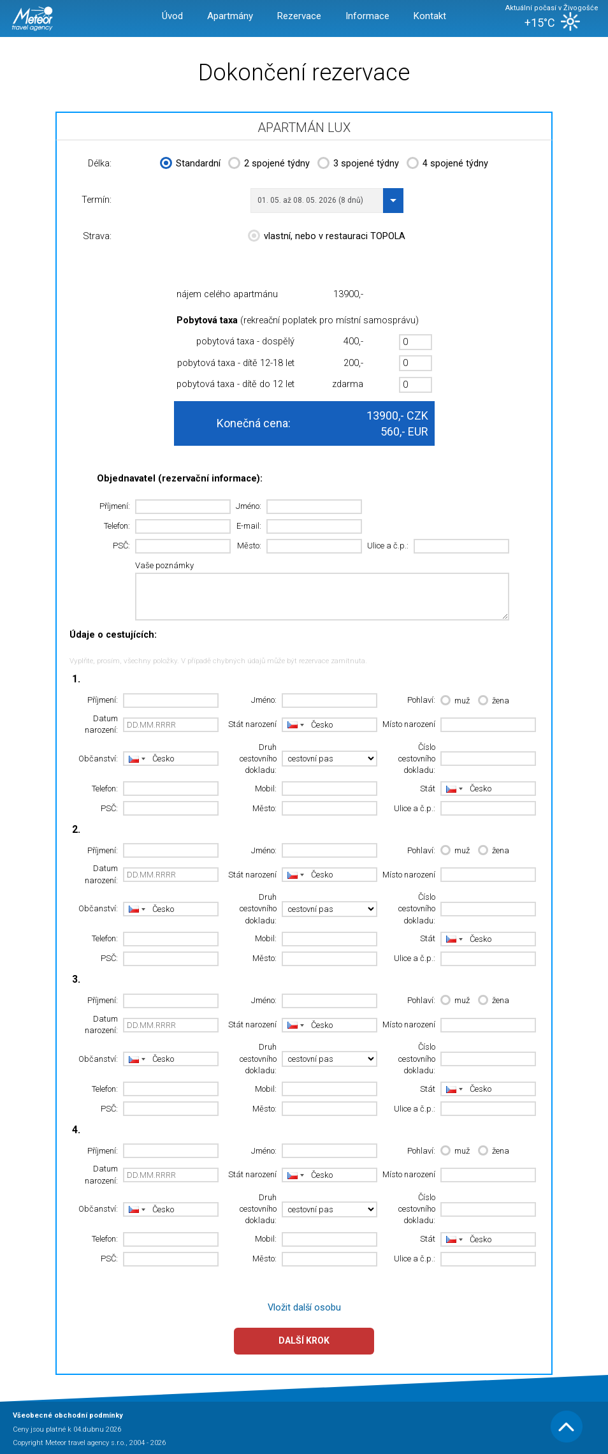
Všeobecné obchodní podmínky (68, 1415)
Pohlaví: (421, 700)
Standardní (190, 164)
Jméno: (248, 506)
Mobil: (266, 788)
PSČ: (121, 545)
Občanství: (98, 758)
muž (455, 701)
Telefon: (117, 526)
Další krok (304, 1340)
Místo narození (408, 724)
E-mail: (248, 526)
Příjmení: (114, 506)
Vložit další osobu (304, 1307)
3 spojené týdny (358, 164)
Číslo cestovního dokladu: (416, 758)
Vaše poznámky (164, 565)
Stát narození (252, 724)
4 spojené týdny (447, 164)
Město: (249, 545)
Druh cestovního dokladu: (258, 758)
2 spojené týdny (269, 164)
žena (493, 701)
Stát (427, 788)
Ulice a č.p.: (388, 545)
